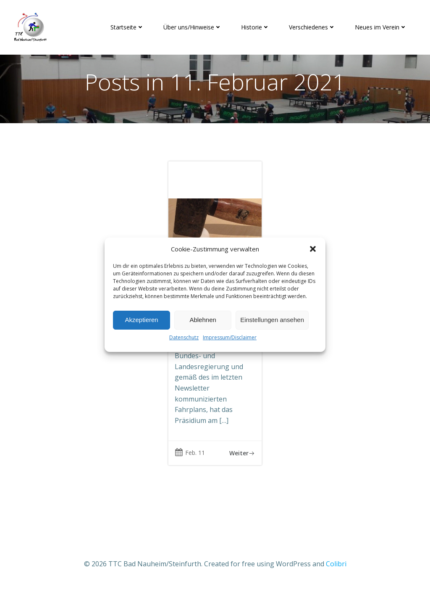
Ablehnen (202, 319)
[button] (313, 249)
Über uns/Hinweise (192, 27)
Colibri (336, 563)
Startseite (127, 27)
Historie (255, 27)
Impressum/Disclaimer (230, 337)
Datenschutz (184, 337)
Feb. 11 (190, 453)
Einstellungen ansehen (272, 319)
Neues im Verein (381, 27)
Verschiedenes (312, 27)
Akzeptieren (141, 319)
